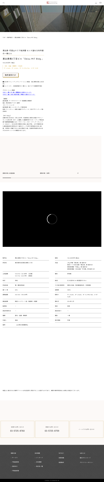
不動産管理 (15, 470)
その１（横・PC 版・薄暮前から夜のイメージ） (17, 92)
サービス (14, 457)
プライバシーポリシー (86, 462)
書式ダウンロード (85, 457)
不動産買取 (15, 462)
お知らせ (82, 453)
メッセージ (39, 457)
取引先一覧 (39, 466)
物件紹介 (61, 453)
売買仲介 (14, 466)
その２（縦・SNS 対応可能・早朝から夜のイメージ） (19, 94)
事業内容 (13, 453)
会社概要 (37, 453)
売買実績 (61, 457)
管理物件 (61, 462)
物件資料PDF (10, 75)
